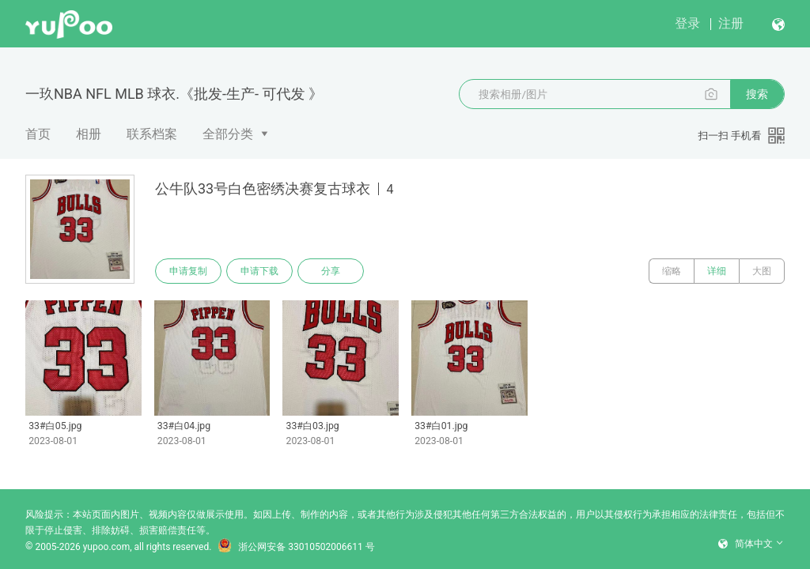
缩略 (671, 271)
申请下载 (259, 271)
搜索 (757, 94)
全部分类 (227, 133)
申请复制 (188, 271)
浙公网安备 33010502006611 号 (296, 546)
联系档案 (152, 133)
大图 (761, 271)
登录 (687, 23)
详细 (716, 271)
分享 (330, 271)
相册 (88, 133)
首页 (38, 133)
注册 (731, 23)
